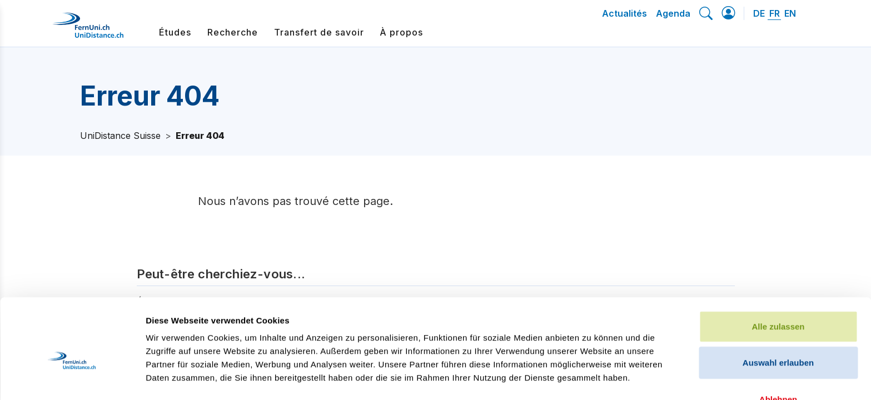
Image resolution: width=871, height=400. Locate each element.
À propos (401, 32)
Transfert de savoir (319, 32)
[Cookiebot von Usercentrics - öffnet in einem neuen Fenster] (72, 378)
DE (759, 13)
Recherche (232, 32)
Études (175, 32)
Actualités (624, 13)
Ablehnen (778, 337)
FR (774, 13)
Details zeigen (591, 378)
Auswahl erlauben (778, 301)
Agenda (673, 13)
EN (790, 13)
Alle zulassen (777, 264)
